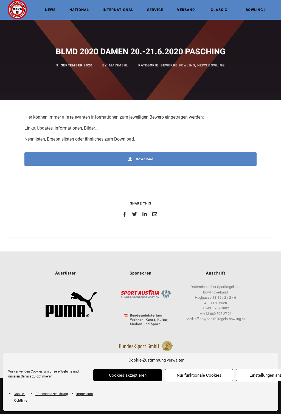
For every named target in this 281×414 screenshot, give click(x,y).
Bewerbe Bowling (178, 65)
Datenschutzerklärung (51, 394)
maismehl (118, 65)
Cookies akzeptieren (128, 375)
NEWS (49, 9)
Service (154, 9)
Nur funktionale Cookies (199, 375)
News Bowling (211, 65)
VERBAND (185, 9)
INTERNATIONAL (117, 9)
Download (140, 159)
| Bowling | (254, 9)
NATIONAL (78, 9)
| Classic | (218, 9)
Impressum (84, 394)
